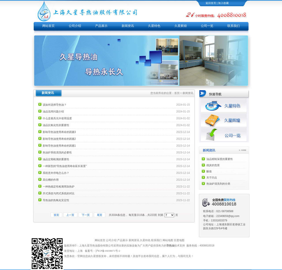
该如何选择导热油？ (55, 104)
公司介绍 (75, 26)
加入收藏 (223, 3)
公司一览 (207, 26)
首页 (177, 93)
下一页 (85, 215)
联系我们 (233, 26)
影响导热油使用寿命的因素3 (59, 132)
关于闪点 (211, 177)
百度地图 (179, 240)
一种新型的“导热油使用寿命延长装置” (65, 166)
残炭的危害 (213, 165)
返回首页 (211, 3)
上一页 (70, 215)
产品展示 (101, 26)
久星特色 (154, 26)
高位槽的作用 (51, 179)
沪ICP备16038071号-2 (108, 250)
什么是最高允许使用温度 (57, 118)
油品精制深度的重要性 (219, 159)
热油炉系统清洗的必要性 (57, 152)
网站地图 (168, 240)
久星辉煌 (180, 26)
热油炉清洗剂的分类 (218, 183)
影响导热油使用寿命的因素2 (59, 138)
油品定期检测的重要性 (56, 159)
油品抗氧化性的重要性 (56, 125)
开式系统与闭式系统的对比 (58, 193)
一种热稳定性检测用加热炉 (58, 186)
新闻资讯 (128, 26)
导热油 (170, 245)
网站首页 (48, 26)
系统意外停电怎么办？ (56, 172)
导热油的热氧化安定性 (56, 200)
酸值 (209, 171)
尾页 (99, 215)
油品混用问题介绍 (53, 111)
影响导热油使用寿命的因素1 (59, 145)
